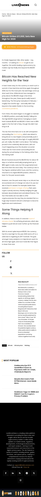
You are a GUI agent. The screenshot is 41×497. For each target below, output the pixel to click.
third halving (18, 134)
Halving (27, 345)
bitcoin (21, 63)
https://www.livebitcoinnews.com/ (27, 285)
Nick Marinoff (23, 282)
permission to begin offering (18, 188)
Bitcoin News (11, 14)
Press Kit (26, 467)
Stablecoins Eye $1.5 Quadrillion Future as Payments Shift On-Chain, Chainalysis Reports (25, 368)
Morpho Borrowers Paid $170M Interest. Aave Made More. (25, 381)
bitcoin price (18, 345)
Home (4, 14)
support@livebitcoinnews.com (24, 465)
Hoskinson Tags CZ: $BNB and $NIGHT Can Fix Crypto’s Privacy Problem (26, 394)
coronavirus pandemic (10, 109)
